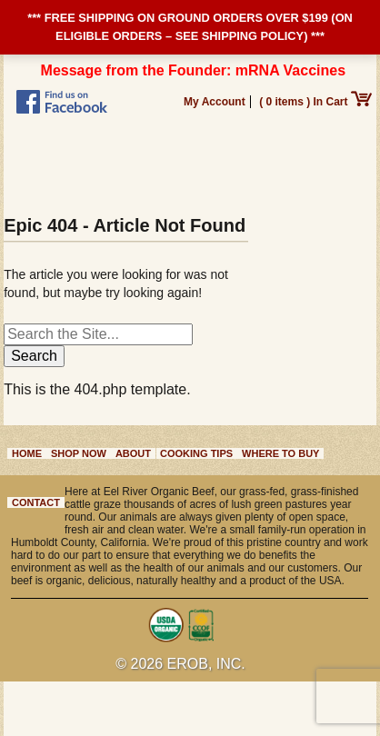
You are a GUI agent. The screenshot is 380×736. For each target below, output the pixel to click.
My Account (214, 101)
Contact (36, 502)
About (133, 453)
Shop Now (78, 453)
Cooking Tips (196, 453)
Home (27, 453)
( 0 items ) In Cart (315, 101)
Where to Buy (280, 453)
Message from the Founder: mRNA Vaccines (193, 70)
